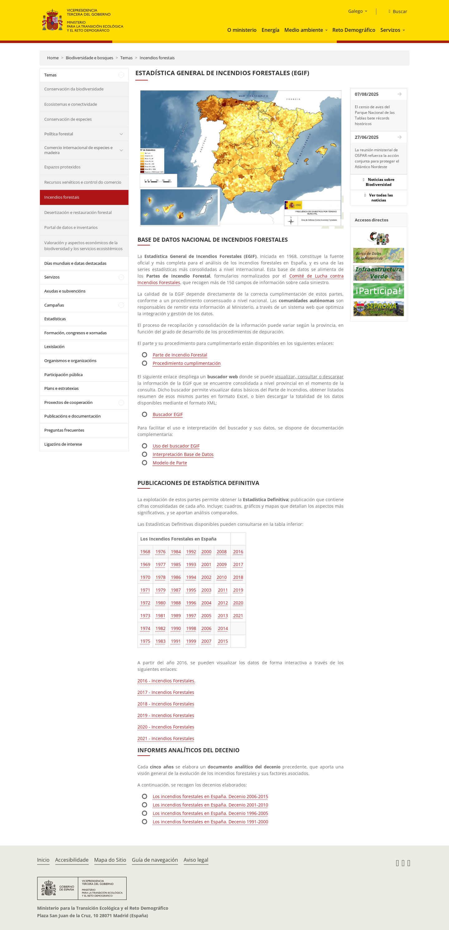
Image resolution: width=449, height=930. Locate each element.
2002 (206, 577)
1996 (191, 603)
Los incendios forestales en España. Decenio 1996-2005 (210, 813)
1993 (191, 564)
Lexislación (54, 346)
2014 (223, 628)
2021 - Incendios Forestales (166, 738)
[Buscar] (395, 11)
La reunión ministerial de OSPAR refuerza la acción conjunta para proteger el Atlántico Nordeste (377, 158)
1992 (191, 552)
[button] (327, 30)
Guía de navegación (155, 859)
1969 (145, 564)
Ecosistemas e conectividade (70, 104)
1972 (145, 603)
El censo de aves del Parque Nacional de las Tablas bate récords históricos (375, 115)
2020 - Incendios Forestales (166, 727)
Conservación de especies (68, 119)
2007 (206, 641)
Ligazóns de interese (63, 444)
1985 (176, 564)
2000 (206, 552)
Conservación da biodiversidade (74, 89)
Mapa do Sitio (110, 859)
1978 (161, 577)
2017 (238, 564)
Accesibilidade (72, 859)
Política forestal (58, 134)
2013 (223, 615)
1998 (191, 628)
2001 (206, 564)
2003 (206, 590)
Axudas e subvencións (64, 291)
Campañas (54, 305)
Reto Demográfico (353, 30)
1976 (161, 552)
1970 (145, 577)
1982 (161, 628)
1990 (176, 628)
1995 (191, 590)
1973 (145, 615)
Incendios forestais (157, 58)
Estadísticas (55, 319)
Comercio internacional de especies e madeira (78, 150)
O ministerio (242, 30)
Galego (355, 11)
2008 (222, 552)
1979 (161, 590)
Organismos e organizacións (70, 360)
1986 (176, 577)
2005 (206, 615)
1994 (191, 577)
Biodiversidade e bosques (89, 58)
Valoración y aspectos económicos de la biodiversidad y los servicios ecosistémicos (83, 246)
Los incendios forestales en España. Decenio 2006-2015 (210, 796)
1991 (176, 641)
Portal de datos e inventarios (71, 227)
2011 (223, 590)
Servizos (390, 30)
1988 (176, 603)
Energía (270, 30)
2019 (238, 590)
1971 (145, 590)
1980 (161, 603)
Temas (126, 58)
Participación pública (63, 374)
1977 (161, 564)
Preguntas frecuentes (64, 430)
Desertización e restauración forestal (78, 212)
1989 (176, 615)
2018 (238, 577)
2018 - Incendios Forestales (166, 704)
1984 (176, 552)
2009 (222, 564)
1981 (161, 615)
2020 (238, 603)
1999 (191, 641)
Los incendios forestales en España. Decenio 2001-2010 (210, 805)
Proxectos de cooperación (68, 402)
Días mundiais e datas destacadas (75, 263)
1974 (145, 628)
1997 (191, 615)
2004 (206, 603)
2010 (222, 577)
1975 (145, 641)
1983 (161, 641)
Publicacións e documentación (72, 416)
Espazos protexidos (62, 167)
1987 (176, 590)
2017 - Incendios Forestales (166, 692)
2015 (223, 641)
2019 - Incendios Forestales (166, 715)
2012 (223, 603)
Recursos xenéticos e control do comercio (82, 182)
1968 (145, 552)
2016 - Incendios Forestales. (167, 681)
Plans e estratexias (61, 388)
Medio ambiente (303, 30)
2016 (238, 552)
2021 (238, 615)
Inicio (43, 859)
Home (53, 58)
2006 (206, 628)
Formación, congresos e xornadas (75, 333)
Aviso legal (196, 859)
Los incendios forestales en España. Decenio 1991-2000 (210, 822)
